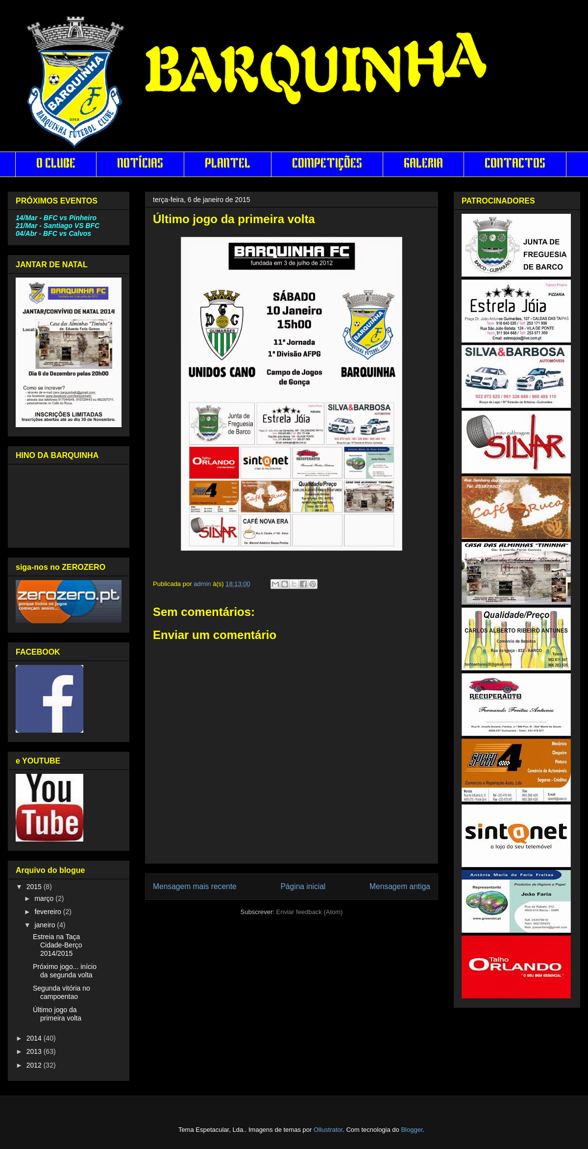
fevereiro (48, 912)
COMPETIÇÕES (327, 164)
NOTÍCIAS (140, 164)
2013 (35, 1051)
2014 (35, 1038)
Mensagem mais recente (195, 886)
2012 (35, 1065)
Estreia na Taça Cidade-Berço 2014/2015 (57, 945)
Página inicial (302, 886)
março (44, 898)
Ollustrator (328, 1129)
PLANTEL (227, 164)
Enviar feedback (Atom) (309, 912)
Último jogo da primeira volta (57, 1014)
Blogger (411, 1129)
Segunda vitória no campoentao (61, 992)
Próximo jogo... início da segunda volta (65, 971)
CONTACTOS (515, 164)
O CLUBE (55, 164)
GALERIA (423, 164)
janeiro (45, 925)
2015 (35, 887)
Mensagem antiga (399, 886)
